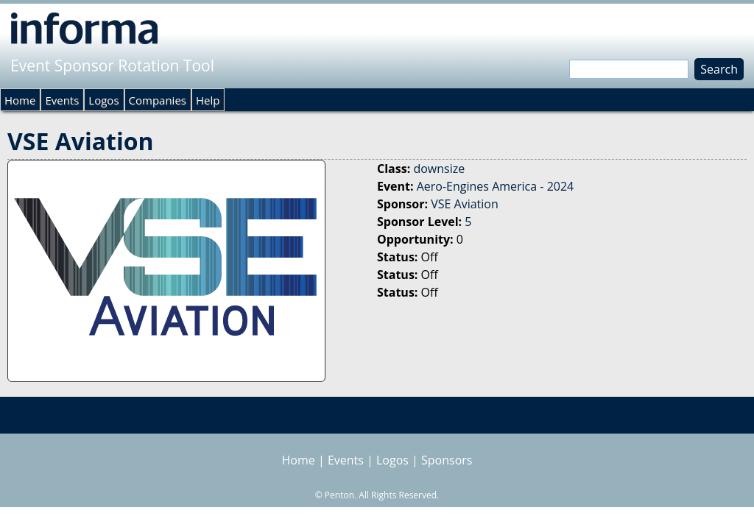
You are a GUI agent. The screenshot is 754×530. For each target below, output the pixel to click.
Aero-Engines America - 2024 (495, 186)
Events (62, 100)
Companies (157, 100)
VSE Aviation (464, 204)
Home (19, 100)
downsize (439, 168)
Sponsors (446, 460)
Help (207, 100)
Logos (103, 100)
